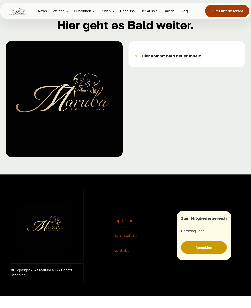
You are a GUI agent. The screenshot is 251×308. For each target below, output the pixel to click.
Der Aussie (149, 11)
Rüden (106, 11)
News (42, 11)
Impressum (124, 220)
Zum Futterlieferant (227, 11)
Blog (184, 11)
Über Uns (127, 11)
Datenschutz (125, 236)
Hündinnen (82, 11)
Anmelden (204, 247)
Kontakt (121, 250)
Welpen (59, 11)
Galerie (169, 11)
